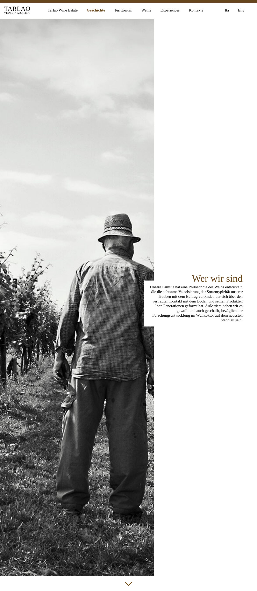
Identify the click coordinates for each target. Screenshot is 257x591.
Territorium (123, 10)
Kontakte (196, 10)
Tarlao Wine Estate (63, 10)
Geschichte (96, 10)
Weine (146, 10)
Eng (241, 10)
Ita (227, 10)
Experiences (170, 10)
